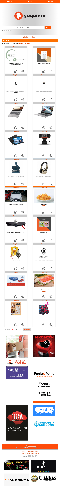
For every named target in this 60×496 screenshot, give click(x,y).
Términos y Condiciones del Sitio (30, 451)
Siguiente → (26, 329)
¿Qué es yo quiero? (29, 37)
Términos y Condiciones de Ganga (30, 453)
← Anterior (6, 329)
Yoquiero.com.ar (32, 446)
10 (20, 329)
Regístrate (9, 1)
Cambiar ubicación (24, 43)
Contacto (50, 1)
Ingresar (29, 1)
